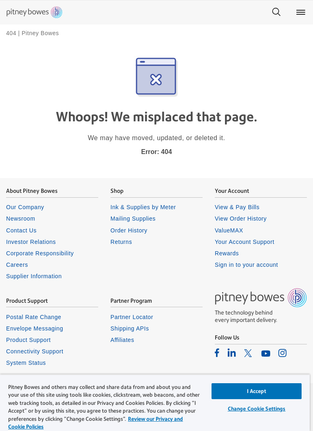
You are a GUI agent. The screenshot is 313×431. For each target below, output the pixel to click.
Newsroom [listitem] (20, 218)
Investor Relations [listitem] (31, 242)
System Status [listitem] (26, 363)
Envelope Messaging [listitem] (34, 328)
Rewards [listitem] (227, 253)
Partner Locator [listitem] (131, 317)
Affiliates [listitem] (122, 340)
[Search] (276, 12)
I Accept (257, 391)
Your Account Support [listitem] (244, 242)
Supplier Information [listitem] (34, 276)
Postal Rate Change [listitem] (33, 317)
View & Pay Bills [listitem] (237, 207)
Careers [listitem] (17, 264)
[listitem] (217, 352)
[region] (155, 402)
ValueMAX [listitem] (229, 230)
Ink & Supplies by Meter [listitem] (143, 207)
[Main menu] (301, 12)
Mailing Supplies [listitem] (133, 218)
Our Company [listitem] (25, 207)
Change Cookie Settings (257, 409)
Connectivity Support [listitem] (34, 351)
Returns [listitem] (121, 242)
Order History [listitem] (129, 230)
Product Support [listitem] (28, 340)
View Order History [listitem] (241, 218)
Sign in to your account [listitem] (246, 264)
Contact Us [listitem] (21, 230)
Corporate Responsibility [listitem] (40, 253)
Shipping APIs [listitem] (129, 328)
